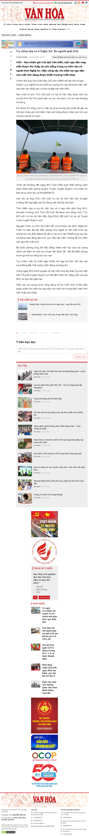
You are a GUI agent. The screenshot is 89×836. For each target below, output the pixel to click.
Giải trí (59, 24)
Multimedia (61, 29)
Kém (37, 592)
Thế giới (54, 29)
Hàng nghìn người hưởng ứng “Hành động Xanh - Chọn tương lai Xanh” (57, 427)
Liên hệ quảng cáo (63, 3)
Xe (50, 29)
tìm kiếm (55, 333)
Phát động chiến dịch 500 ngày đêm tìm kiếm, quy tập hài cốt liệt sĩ (49, 670)
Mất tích (33, 333)
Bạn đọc (36, 29)
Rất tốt (39, 587)
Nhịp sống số (44, 29)
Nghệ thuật (52, 24)
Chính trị (9, 24)
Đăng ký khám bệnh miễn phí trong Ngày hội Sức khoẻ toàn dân (59, 482)
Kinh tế (70, 24)
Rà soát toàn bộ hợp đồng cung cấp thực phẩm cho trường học (58, 413)
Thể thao (34, 24)
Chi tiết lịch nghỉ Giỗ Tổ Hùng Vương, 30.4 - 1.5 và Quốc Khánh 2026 (48, 651)
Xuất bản (27, 24)
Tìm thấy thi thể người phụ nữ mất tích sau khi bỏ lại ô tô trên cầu (50, 633)
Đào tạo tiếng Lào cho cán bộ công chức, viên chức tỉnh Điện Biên (59, 468)
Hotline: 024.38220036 (43, 3)
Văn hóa (15, 24)
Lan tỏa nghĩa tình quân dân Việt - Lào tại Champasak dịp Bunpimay (58, 386)
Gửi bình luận (80, 357)
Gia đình (45, 24)
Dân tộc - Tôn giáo (79, 24)
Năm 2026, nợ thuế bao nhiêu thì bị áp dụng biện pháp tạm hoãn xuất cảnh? (58, 441)
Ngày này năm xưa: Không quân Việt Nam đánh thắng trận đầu (49, 687)
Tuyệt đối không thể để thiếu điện (48, 398)
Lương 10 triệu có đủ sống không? (48, 494)
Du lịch (40, 24)
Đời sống (64, 24)
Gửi (35, 597)
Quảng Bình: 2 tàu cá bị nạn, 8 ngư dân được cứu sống (54, 314)
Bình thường (41, 589)
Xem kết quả (44, 597)
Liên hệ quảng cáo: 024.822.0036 (42, 826)
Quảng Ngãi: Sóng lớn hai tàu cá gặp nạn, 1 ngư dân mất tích (54, 304)
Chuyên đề (22, 29)
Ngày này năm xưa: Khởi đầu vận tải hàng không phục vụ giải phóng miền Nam (59, 372)
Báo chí (21, 24)
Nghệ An (44, 333)
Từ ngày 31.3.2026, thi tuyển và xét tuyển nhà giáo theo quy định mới (49, 614)
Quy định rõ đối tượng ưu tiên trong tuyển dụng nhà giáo (58, 453)
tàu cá (23, 333)
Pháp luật (30, 29)
